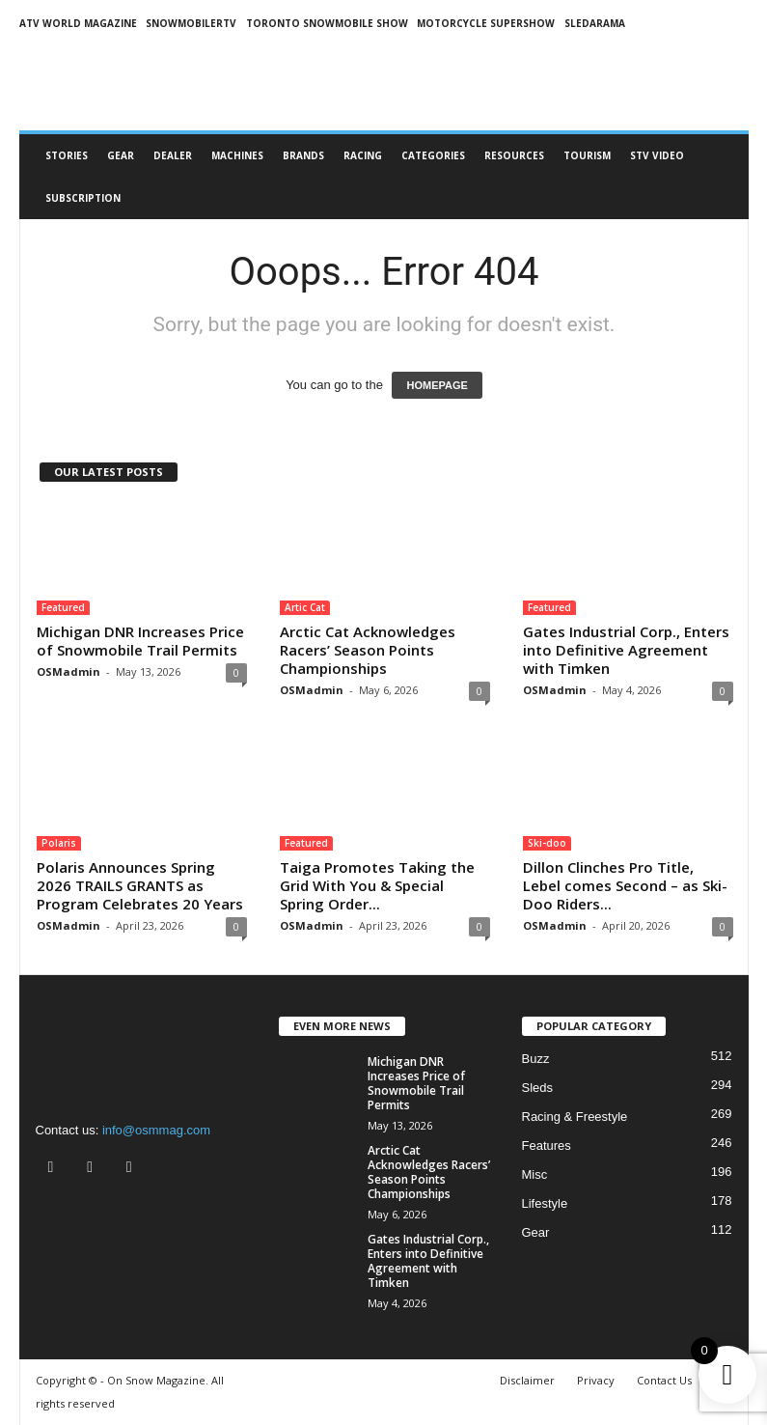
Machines (237, 155)
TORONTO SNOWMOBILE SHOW (327, 23)
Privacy (596, 1380)
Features (546, 1145)
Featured (63, 607)
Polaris (58, 843)
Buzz (536, 1058)
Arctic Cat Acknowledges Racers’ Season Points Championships (367, 650)
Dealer (172, 155)
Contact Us (664, 1380)
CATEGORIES (433, 155)
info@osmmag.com (156, 1130)
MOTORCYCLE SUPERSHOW (486, 23)
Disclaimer (527, 1380)
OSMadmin (68, 671)
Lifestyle (545, 1203)
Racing (362, 155)
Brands (303, 155)
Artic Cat (305, 607)
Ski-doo (547, 843)
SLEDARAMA (594, 23)
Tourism (587, 155)
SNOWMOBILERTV (191, 23)
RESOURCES (514, 155)
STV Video (657, 155)
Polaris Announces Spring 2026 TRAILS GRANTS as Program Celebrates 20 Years (140, 885)
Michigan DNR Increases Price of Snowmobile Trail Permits (140, 640)
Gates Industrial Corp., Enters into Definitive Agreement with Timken (626, 650)
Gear (120, 155)
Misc (535, 1174)
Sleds (538, 1087)
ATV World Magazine (78, 23)
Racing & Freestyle (575, 1116)
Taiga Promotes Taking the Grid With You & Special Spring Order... (377, 885)
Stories (66, 155)
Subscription (83, 198)
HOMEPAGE (436, 385)
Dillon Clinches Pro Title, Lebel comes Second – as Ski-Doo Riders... (625, 885)
